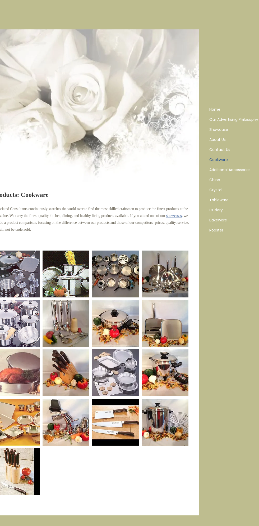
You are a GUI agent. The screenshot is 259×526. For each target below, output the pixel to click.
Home (214, 109)
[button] (66, 274)
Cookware (218, 159)
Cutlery (216, 210)
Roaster (216, 230)
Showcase (218, 129)
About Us (217, 139)
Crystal (215, 190)
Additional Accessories (230, 169)
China (214, 179)
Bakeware (218, 220)
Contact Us (219, 149)
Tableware (219, 200)
